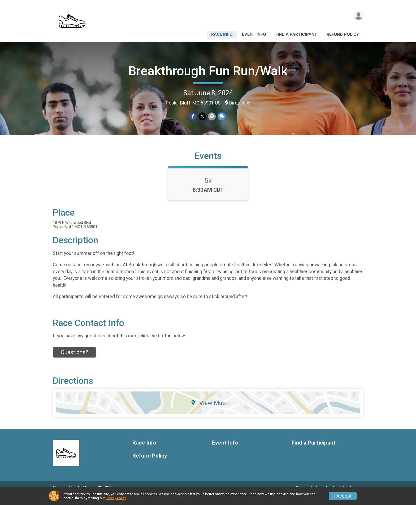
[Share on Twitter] (202, 116)
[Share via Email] (211, 116)
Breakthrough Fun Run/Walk (208, 71)
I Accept (343, 496)
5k (208, 188)
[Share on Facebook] (193, 116)
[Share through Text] (221, 116)
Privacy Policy (116, 498)
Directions (239, 103)
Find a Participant (296, 34)
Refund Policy (343, 34)
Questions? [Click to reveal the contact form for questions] (74, 359)
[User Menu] (358, 15)
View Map (208, 410)
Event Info (254, 34)
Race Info (222, 34)
